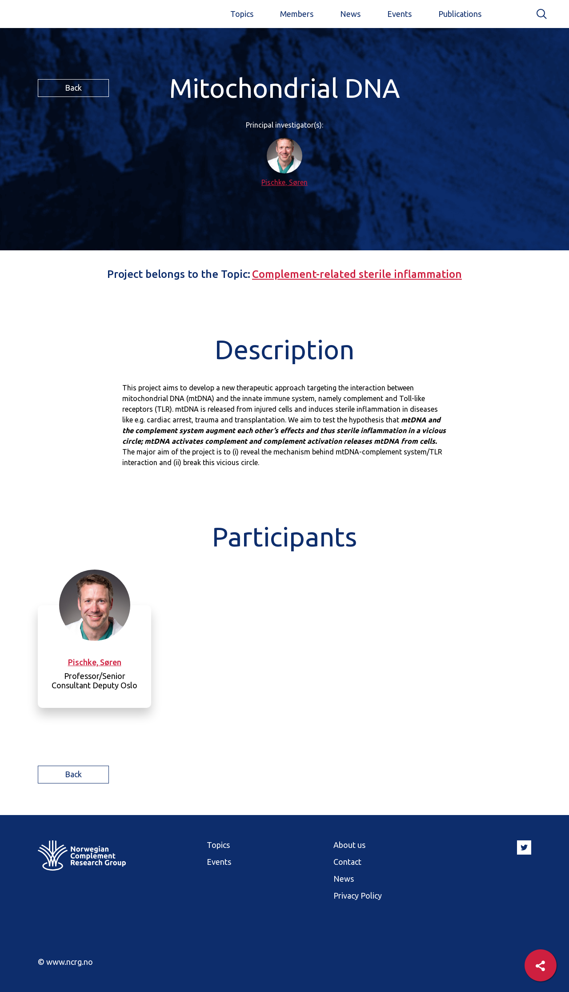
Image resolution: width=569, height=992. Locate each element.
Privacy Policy (357, 895)
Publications (459, 13)
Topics (241, 13)
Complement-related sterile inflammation (357, 274)
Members (296, 13)
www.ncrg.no (69, 961)
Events (399, 13)
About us (349, 844)
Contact (347, 861)
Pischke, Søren (284, 182)
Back (73, 87)
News (350, 13)
